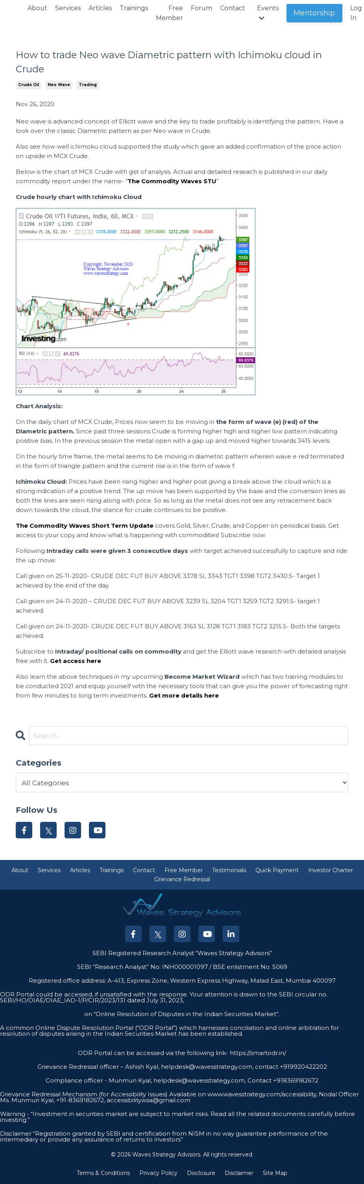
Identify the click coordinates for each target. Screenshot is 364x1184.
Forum (202, 8)
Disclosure (201, 1173)
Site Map (275, 1173)
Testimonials (229, 871)
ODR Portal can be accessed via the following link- (153, 1054)
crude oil (28, 84)
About (38, 8)
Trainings (134, 8)
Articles (100, 8)
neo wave (59, 84)
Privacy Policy (158, 1173)
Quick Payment (277, 871)
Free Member (169, 13)
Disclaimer (239, 1173)
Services (68, 8)
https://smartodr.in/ (257, 1053)
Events (268, 13)
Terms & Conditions (103, 1173)
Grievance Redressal (182, 880)
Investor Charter (330, 871)
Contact (233, 8)
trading (88, 84)
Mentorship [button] (315, 13)
